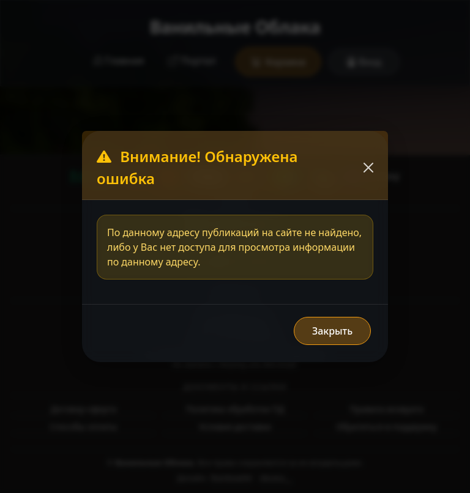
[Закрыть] (368, 167)
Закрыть (332, 331)
